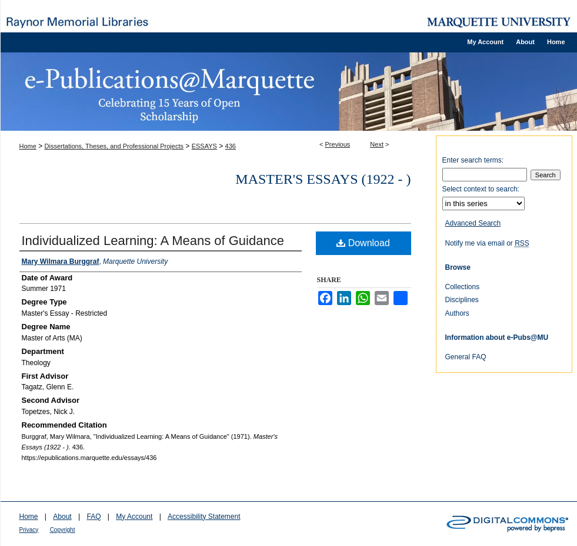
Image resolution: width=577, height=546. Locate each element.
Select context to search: (480, 189)
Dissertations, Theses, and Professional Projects (114, 146)
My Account (134, 516)
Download (363, 243)
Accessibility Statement (204, 516)
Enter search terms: (473, 160)
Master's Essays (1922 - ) (323, 179)
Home (27, 146)
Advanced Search (473, 223)
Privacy (29, 530)
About (62, 516)
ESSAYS (204, 146)
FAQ (93, 516)
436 (230, 146)
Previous (338, 144)
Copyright (62, 530)
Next (376, 144)
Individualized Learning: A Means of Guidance (153, 240)
